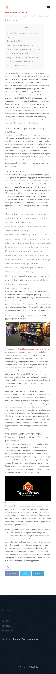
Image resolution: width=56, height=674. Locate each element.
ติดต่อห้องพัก (7, 632)
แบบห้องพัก (7, 627)
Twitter (25, 573)
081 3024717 (13, 611)
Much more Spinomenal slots (21, 45)
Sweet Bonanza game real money (31, 349)
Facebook (12, 573)
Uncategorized (41, 16)
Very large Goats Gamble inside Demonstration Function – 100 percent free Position (22, 61)
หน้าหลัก (5, 622)
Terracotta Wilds (15, 41)
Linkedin (38, 573)
